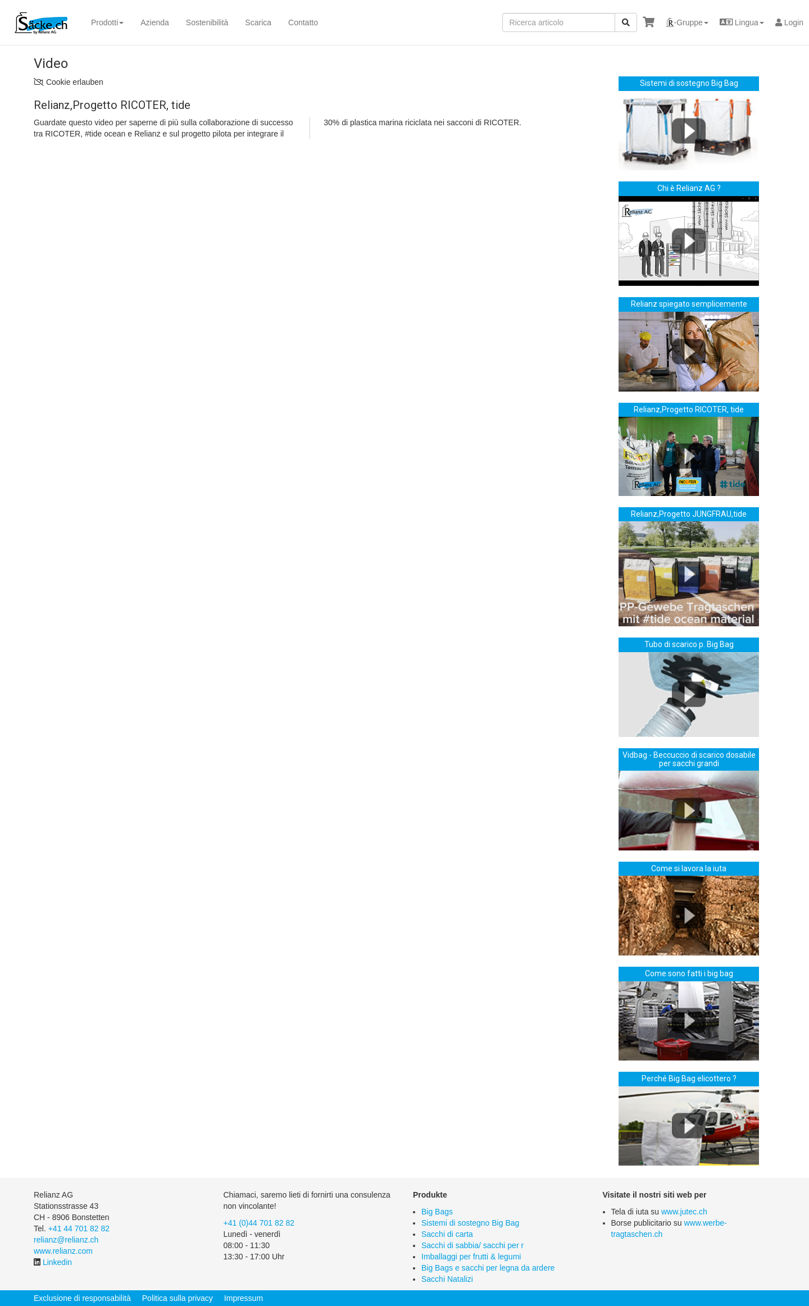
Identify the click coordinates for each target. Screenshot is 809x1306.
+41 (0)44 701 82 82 (259, 1222)
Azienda (154, 22)
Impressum (243, 1298)
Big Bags (437, 1211)
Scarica (258, 22)
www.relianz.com (63, 1250)
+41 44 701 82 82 (79, 1228)
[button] (687, 22)
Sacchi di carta (447, 1234)
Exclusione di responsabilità (82, 1298)
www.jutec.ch (684, 1211)
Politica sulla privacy (177, 1298)
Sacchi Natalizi (447, 1279)
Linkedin (57, 1262)
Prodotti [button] (107, 22)
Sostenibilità (207, 22)
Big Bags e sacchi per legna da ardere (488, 1267)
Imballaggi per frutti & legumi (471, 1256)
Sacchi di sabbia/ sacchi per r (472, 1245)
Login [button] (789, 22)
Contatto (303, 22)
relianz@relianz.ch (66, 1239)
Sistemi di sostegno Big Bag (470, 1222)
